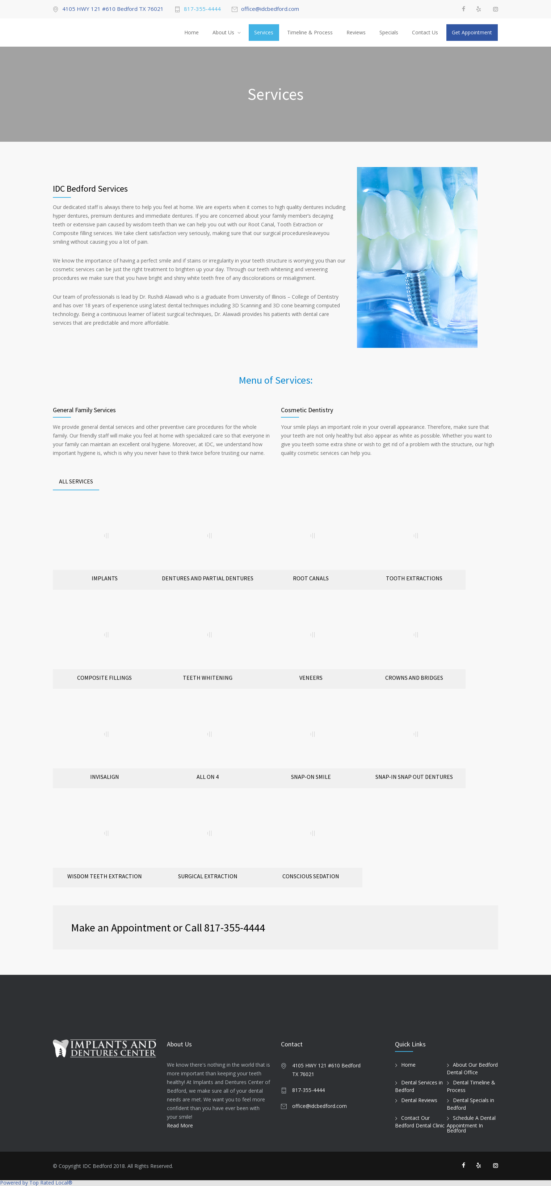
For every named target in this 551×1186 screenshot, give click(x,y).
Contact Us (425, 32)
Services (263, 32)
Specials (388, 32)
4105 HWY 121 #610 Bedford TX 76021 (113, 9)
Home (191, 32)
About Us (223, 32)
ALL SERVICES (76, 481)
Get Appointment (472, 32)
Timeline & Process (310, 32)
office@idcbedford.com (270, 9)
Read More (180, 1125)
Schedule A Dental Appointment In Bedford (471, 1124)
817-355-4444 (202, 9)
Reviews (356, 32)
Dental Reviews (419, 1100)
